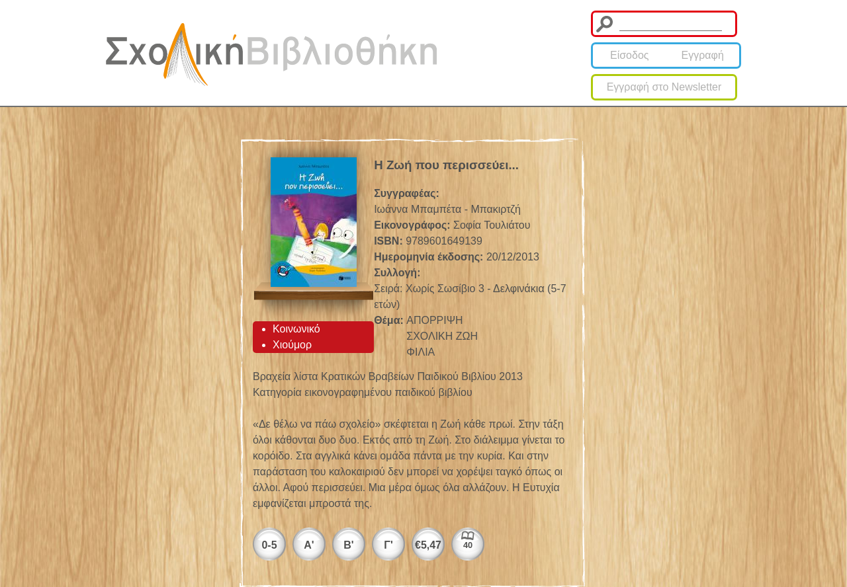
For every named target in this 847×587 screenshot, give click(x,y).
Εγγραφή (703, 55)
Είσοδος (629, 55)
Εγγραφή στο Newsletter (664, 87)
